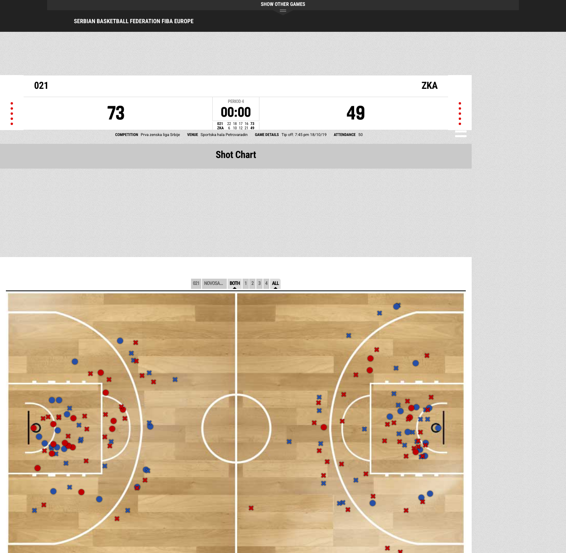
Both (235, 284)
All (275, 284)
